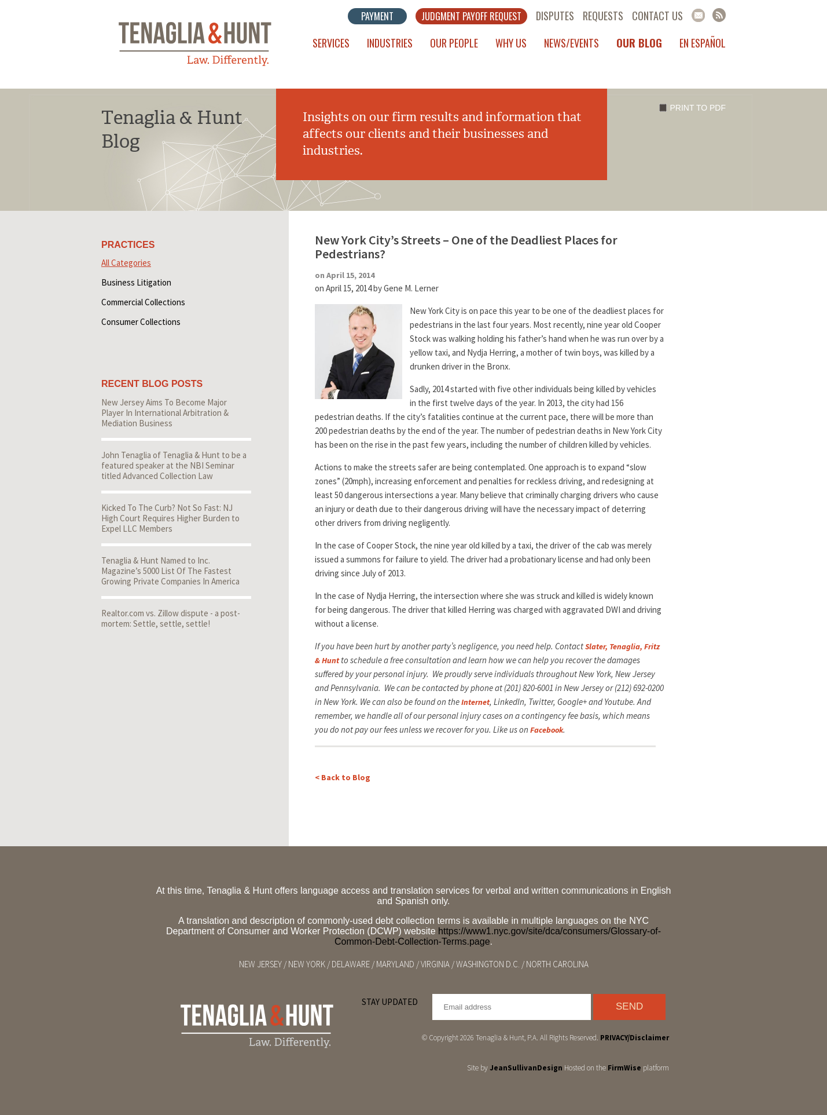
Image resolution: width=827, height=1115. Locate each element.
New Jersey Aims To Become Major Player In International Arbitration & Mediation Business (165, 413)
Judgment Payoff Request (471, 16)
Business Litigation (136, 282)
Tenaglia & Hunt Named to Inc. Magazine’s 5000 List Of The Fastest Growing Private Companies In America (170, 571)
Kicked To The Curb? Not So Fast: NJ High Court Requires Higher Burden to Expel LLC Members (170, 518)
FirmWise (624, 1068)
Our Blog (639, 42)
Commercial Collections (143, 302)
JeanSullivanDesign (526, 1068)
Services (331, 42)
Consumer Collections (141, 321)
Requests (603, 15)
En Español (702, 42)
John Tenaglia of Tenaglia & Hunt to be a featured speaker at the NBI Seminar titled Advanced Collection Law (174, 465)
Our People (454, 42)
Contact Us (657, 15)
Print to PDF (698, 107)
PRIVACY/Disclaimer (634, 1038)
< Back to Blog (342, 777)
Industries (390, 42)
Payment (377, 16)
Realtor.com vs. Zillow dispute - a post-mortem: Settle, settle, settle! (170, 618)
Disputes (555, 15)
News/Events (571, 42)
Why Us (511, 42)
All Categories (126, 262)
